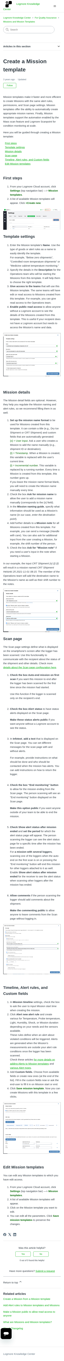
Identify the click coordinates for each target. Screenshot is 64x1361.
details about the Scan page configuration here (29, 667)
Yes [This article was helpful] (23, 1254)
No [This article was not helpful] (41, 1254)
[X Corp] (9, 1234)
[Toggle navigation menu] (55, 6)
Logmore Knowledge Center (17, 17)
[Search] (28, 29)
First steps (11, 143)
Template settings (15, 147)
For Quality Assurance (45, 17)
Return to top (12, 1282)
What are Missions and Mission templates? (27, 1322)
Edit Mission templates (18, 163)
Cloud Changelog (13, 1328)
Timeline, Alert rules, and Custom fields (27, 159)
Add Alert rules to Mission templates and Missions (31, 1305)
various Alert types (20, 1067)
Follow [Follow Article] (10, 85)
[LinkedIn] (14, 1234)
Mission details (13, 151)
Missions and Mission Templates (19, 21)
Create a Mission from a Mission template (26, 1298)
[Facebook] (4, 1234)
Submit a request (45, 1271)
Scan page (11, 155)
